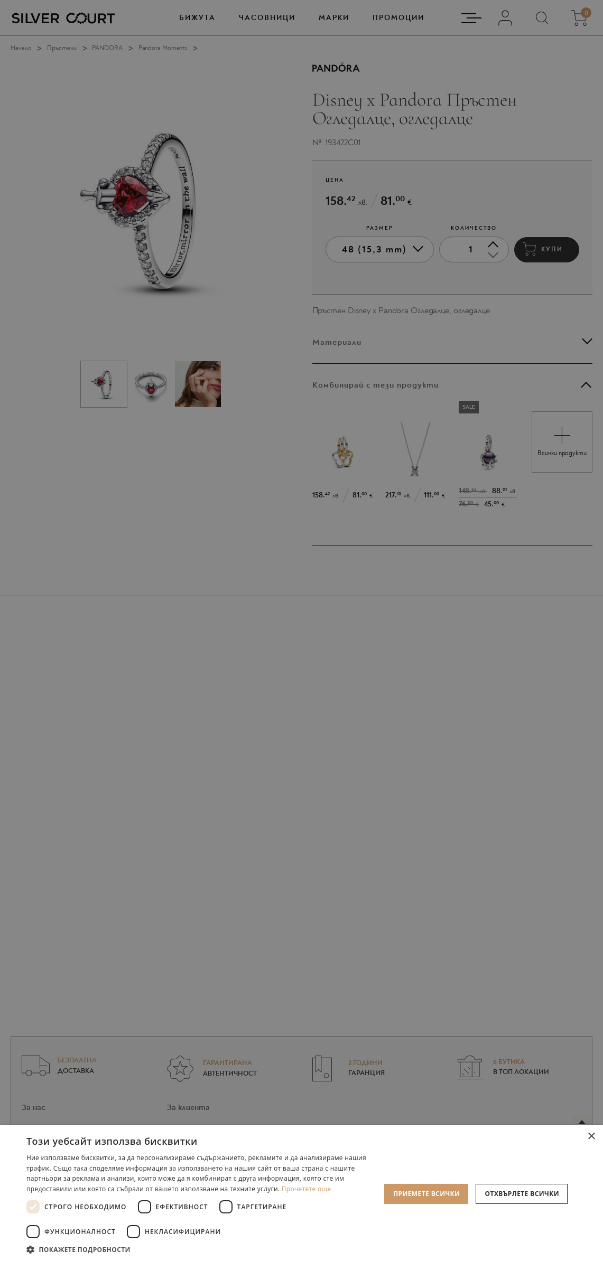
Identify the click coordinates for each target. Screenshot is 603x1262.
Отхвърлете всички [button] (522, 1193)
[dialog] (301, 631)
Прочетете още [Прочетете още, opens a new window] (306, 1188)
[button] (203, 1249)
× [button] (591, 1137)
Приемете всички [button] (426, 1193)
